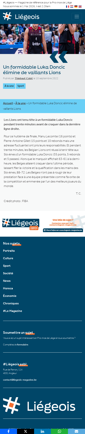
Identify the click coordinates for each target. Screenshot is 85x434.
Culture (8, 258)
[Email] (76, 431)
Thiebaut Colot (24, 78)
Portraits (9, 250)
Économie (9, 296)
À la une (9, 85)
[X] (25, 431)
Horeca (8, 288)
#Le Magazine (12, 311)
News (7, 281)
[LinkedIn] (42, 431)
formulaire (22, 344)
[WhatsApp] (59, 431)
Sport (20, 85)
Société (8, 273)
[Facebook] (8, 431)
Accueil (8, 103)
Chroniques (11, 303)
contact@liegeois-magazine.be (20, 379)
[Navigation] (77, 16)
